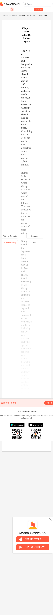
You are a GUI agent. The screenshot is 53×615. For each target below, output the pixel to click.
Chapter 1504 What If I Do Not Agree (33, 15)
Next (34, 243)
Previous (34, 236)
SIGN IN (38, 9)
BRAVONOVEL (10, 4)
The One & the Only (9, 15)
